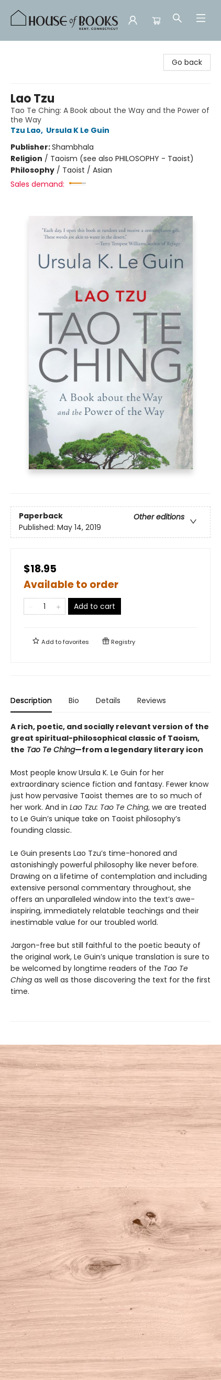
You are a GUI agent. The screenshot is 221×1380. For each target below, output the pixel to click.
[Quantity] (44, 606)
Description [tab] (31, 700)
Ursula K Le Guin (79, 130)
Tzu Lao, (28, 130)
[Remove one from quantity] (30, 606)
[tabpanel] (110, 871)
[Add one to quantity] (58, 606)
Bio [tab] (74, 700)
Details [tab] (108, 700)
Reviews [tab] (151, 700)
